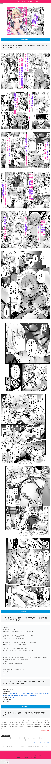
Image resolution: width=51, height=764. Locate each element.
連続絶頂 (16, 695)
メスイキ (5, 695)
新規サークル (33, 695)
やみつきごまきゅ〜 (13, 697)
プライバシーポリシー (13, 755)
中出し (32, 693)
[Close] (7, 762)
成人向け (47, 693)
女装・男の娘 (26, 693)
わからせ (10, 695)
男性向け (41, 693)
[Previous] (1, 761)
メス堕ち (21, 695)
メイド (20, 693)
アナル (36, 693)
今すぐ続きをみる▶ (25, 39)
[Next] (4, 761)
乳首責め (26, 695)
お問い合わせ (38, 755)
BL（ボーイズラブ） (13, 693)
